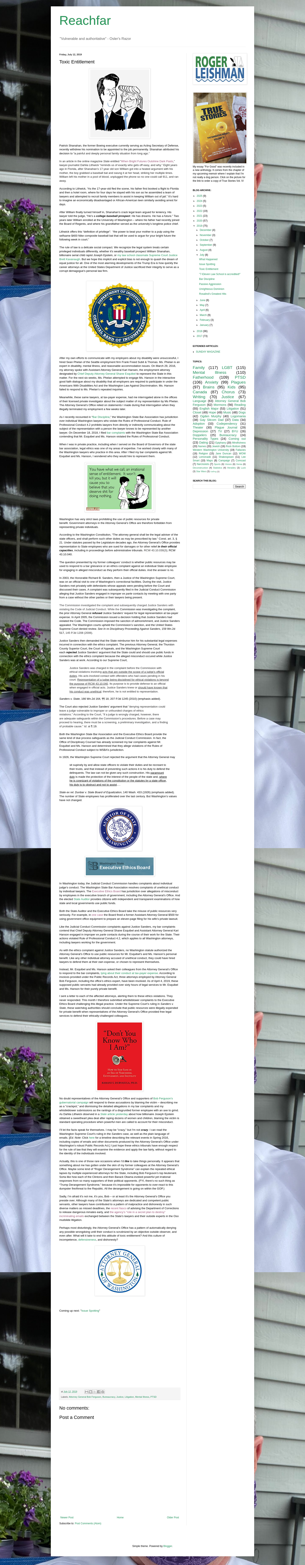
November (206, 235)
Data (235, 420)
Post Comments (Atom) (88, 1523)
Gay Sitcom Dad (211, 420)
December (206, 230)
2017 (200, 336)
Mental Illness (142, 1397)
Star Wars (201, 471)
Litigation (129, 1397)
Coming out (237, 438)
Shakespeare (226, 456)
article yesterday (114, 1114)
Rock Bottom (233, 446)
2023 (200, 205)
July (202, 254)
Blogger (167, 1546)
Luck (243, 467)
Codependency (227, 423)
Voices (228, 464)
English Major (209, 408)
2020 (200, 220)
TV (220, 431)
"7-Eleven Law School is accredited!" (219, 274)
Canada (200, 392)
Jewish (216, 446)
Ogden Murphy (210, 416)
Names (202, 446)
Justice (120, 1397)
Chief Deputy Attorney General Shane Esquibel (107, 373)
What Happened (208, 259)
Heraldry (231, 467)
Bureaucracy (109, 1397)
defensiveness (87, 1239)
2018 (200, 331)
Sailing (213, 471)
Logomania (238, 416)
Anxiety (211, 382)
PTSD (153, 1397)
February (205, 319)
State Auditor (82, 899)
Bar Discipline (101, 417)
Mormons (220, 404)
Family (199, 367)
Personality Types (205, 438)
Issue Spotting (90, 1310)
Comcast (241, 460)
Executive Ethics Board (106, 891)
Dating (203, 442)
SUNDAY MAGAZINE (208, 351)
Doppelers (200, 435)
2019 (200, 225)
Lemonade (205, 456)
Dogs (242, 412)
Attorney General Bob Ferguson (85, 1397)
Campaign (224, 460)
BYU (235, 431)
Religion (203, 453)
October (204, 240)
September (206, 244)
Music (227, 412)
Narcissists (203, 464)
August (204, 250)
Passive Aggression (210, 284)
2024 (200, 201)
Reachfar (85, 20)
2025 (200, 195)
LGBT (227, 367)
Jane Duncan (224, 453)
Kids (232, 387)
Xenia (239, 464)
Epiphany (220, 442)
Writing (199, 397)
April (202, 310)
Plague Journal (226, 427)
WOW (242, 453)
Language (199, 401)
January (204, 325)
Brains (208, 387)
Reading (240, 404)
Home (120, 1517)
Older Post (173, 1517)
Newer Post (66, 1517)
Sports (217, 464)
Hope (212, 412)
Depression (200, 431)
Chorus (228, 392)
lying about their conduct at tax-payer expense (129, 973)
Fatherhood (203, 377)
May (202, 305)
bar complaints (116, 432)
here (91, 1137)
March (204, 315)
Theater (198, 427)
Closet (197, 412)
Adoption (199, 423)
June (203, 300)
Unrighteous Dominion (211, 289)
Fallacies (241, 449)
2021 (200, 215)
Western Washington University (211, 449)
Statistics (217, 467)
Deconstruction (200, 467)
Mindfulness (239, 442)
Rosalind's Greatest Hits (212, 293)
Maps (210, 460)
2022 (200, 210)
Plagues (238, 382)
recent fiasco (119, 1208)
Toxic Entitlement (208, 269)
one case (97, 914)
